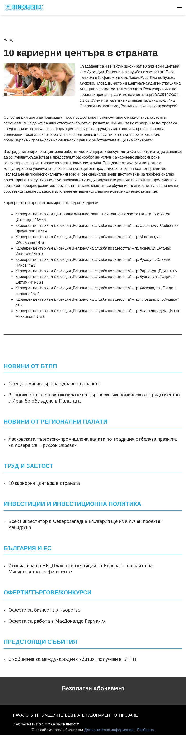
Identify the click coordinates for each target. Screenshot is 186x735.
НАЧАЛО (21, 715)
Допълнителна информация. (109, 729)
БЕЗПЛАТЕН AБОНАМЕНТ (88, 715)
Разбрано (145, 729)
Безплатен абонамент (93, 688)
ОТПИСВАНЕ (126, 715)
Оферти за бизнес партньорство (44, 609)
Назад (9, 39)
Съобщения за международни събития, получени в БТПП (72, 659)
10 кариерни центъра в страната (44, 483)
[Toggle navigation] (179, 7)
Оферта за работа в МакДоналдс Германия (57, 621)
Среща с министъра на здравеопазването (54, 383)
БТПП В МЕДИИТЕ (46, 715)
